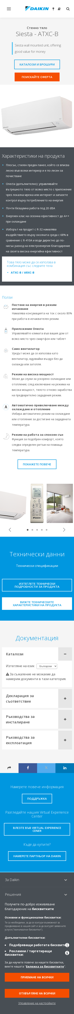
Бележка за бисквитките (45, 966)
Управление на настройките (37, 1003)
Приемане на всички (37, 977)
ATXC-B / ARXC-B (22, 272)
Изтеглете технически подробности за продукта (37, 585)
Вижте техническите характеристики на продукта (37, 603)
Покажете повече (37, 464)
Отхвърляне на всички (37, 993)
